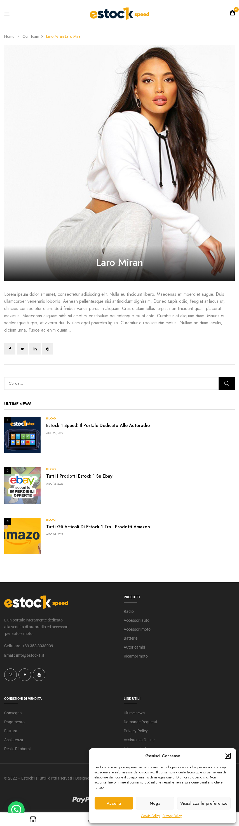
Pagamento (14, 722)
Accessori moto (137, 629)
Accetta (114, 803)
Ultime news (134, 713)
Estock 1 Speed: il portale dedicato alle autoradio (98, 425)
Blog (51, 418)
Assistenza (13, 740)
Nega (155, 803)
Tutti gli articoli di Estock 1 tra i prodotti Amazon (98, 527)
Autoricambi (134, 647)
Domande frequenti (140, 722)
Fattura (10, 731)
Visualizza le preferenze (204, 803)
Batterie (130, 638)
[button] (228, 756)
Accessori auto (136, 620)
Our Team (30, 36)
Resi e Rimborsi (17, 749)
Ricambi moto (136, 656)
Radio (129, 611)
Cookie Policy (150, 815)
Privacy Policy (172, 815)
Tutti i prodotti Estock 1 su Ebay (79, 476)
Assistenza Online (139, 740)
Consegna (13, 713)
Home (9, 36)
